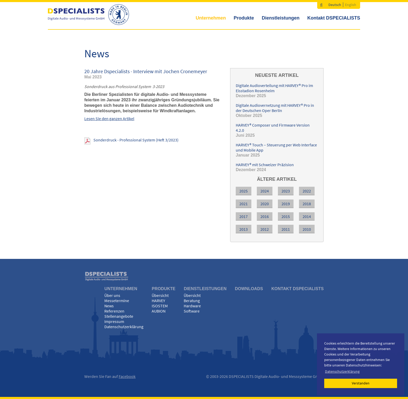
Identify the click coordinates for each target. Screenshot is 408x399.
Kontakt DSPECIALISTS (333, 18)
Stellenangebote (118, 316)
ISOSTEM (160, 305)
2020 (264, 203)
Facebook (127, 376)
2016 (264, 216)
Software (192, 311)
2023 (286, 191)
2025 (243, 191)
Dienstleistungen (280, 18)
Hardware (192, 305)
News (109, 305)
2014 (307, 216)
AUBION (158, 311)
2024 (264, 191)
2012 (264, 229)
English (350, 4)
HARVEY (158, 300)
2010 (307, 229)
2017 (243, 216)
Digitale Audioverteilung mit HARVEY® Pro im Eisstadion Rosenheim (274, 88)
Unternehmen (211, 18)
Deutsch (334, 4)
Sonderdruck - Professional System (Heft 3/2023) (135, 139)
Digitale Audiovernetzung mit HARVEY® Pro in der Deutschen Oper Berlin (275, 108)
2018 (307, 203)
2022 (307, 191)
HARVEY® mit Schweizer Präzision (265, 164)
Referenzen (114, 311)
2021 (243, 203)
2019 (286, 203)
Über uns (112, 295)
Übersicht (160, 295)
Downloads (249, 288)
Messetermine (116, 300)
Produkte (244, 18)
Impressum (114, 321)
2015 (286, 216)
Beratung (192, 300)
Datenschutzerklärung (123, 326)
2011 (286, 229)
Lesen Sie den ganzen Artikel (109, 118)
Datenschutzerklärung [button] (342, 371)
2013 (243, 229)
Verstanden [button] (360, 383)
